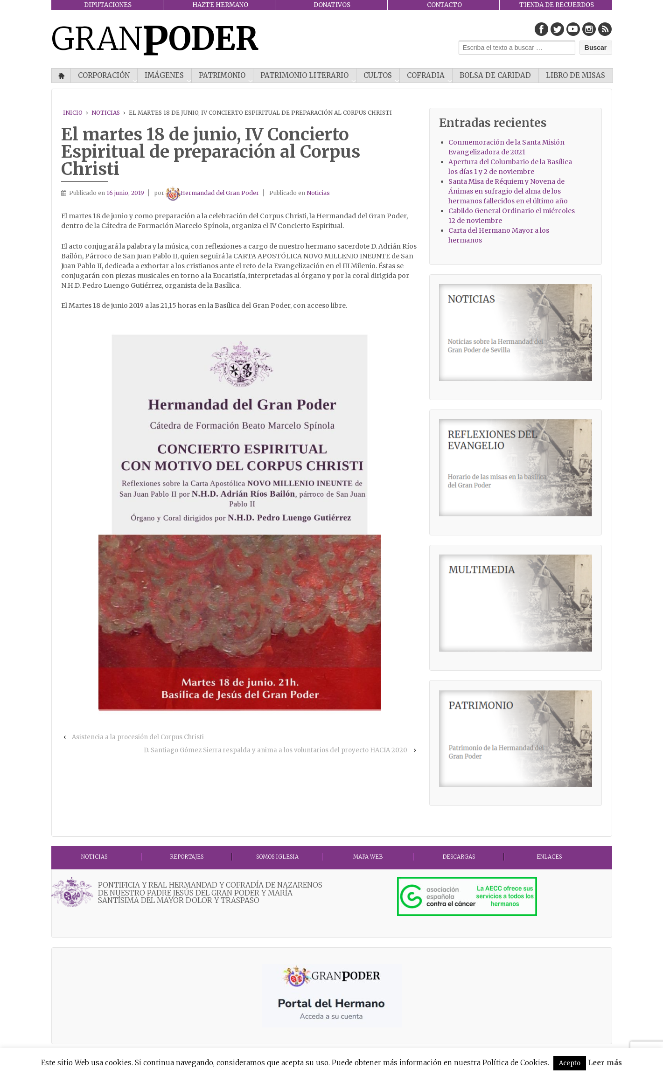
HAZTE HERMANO (220, 5)
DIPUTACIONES (108, 5)
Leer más (605, 1062)
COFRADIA (426, 75)
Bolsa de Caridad (495, 75)
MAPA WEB (368, 857)
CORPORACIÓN (104, 75)
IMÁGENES (164, 75)
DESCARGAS (458, 857)
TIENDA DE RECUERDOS (556, 5)
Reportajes (186, 857)
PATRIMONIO (222, 75)
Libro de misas (575, 75)
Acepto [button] (569, 1063)
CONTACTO (444, 5)
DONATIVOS (332, 5)
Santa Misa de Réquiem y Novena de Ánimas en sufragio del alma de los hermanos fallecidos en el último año (508, 191)
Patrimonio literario (304, 75)
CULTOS (377, 75)
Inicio (61, 76)
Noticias (105, 112)
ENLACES (549, 857)
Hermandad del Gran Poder (212, 192)
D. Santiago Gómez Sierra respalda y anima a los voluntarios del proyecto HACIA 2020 (275, 750)
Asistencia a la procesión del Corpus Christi (138, 737)
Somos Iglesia (277, 857)
